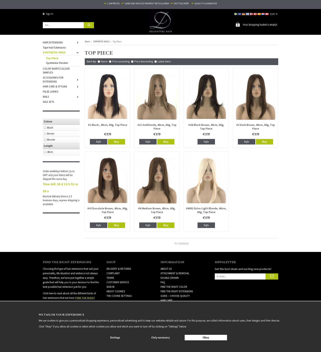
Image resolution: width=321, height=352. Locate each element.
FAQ (162, 282)
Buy (116, 141)
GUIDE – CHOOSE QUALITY (175, 295)
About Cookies (115, 291)
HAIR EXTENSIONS (61, 42)
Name (104, 61)
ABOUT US (166, 268)
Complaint (113, 273)
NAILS (61, 96)
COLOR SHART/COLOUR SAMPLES (56, 70)
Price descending (143, 61)
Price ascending (121, 61)
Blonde (51, 139)
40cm (50, 151)
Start (87, 41)
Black (50, 127)
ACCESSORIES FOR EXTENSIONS (61, 79)
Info (98, 141)
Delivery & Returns (118, 268)
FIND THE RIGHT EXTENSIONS (176, 291)
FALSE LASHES (50, 91)
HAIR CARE (166, 300)
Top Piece (52, 58)
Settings (115, 337)
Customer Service (117, 282)
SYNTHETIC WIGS (61, 52)
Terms (110, 277)
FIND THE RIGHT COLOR (173, 286)
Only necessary (160, 337)
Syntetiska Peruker (57, 62)
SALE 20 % (48, 101)
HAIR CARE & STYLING (61, 86)
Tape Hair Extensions (54, 47)
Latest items (164, 61)
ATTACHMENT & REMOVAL (174, 273)
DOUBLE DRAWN (169, 277)
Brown (50, 133)
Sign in (48, 14)
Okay (206, 337)
